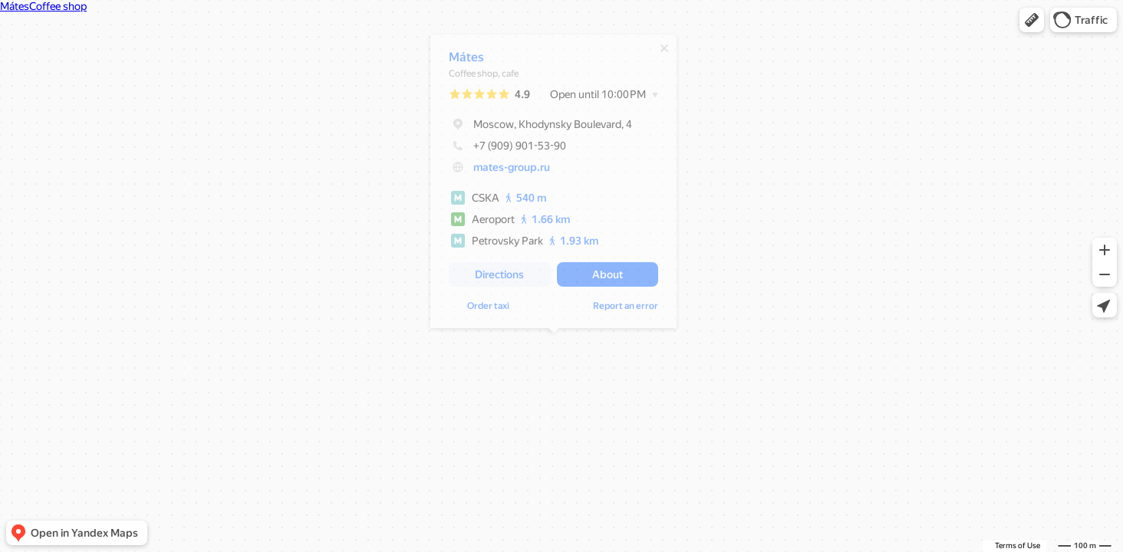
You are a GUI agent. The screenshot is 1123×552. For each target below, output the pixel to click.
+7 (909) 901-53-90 (507, 149)
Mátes (466, 61)
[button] (1031, 20)
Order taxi (488, 309)
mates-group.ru (511, 171)
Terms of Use (1017, 545)
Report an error (625, 309)
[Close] (664, 52)
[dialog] (553, 185)
